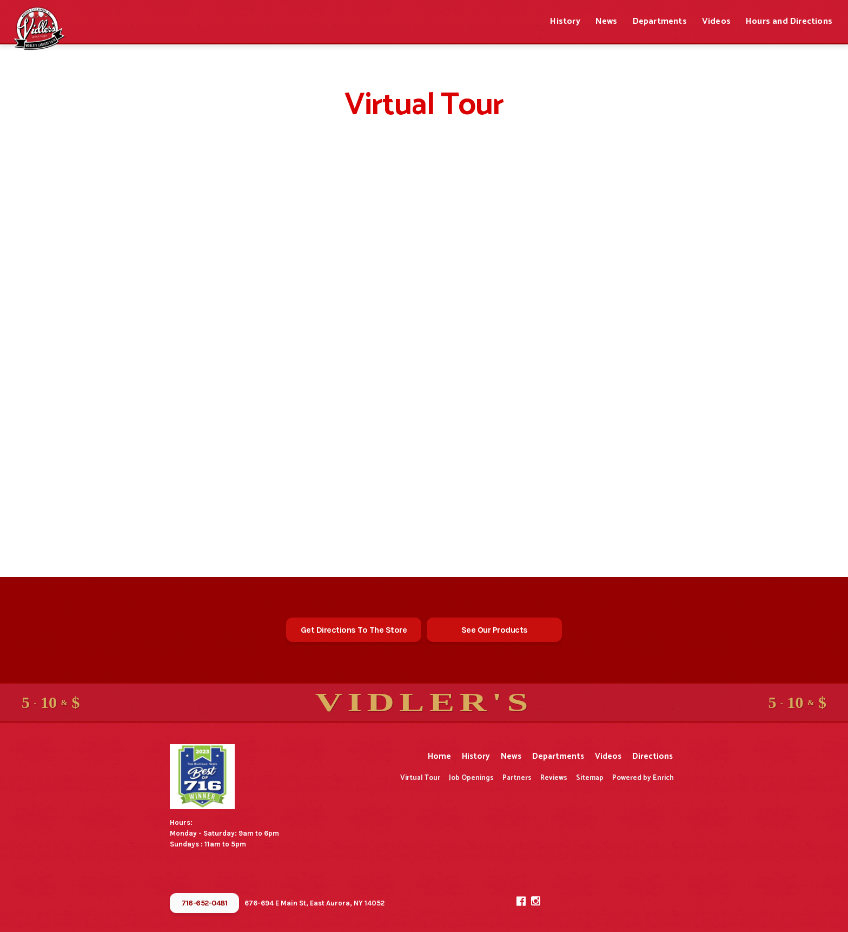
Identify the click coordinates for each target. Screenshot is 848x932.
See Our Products (494, 630)
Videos (716, 21)
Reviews (553, 778)
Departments (660, 21)
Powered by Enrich (643, 778)
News (606, 21)
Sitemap (590, 778)
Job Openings (471, 778)
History (565, 21)
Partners (517, 778)
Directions (652, 756)
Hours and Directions (789, 21)
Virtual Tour (420, 778)
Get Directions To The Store (354, 630)
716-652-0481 (204, 903)
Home (439, 756)
